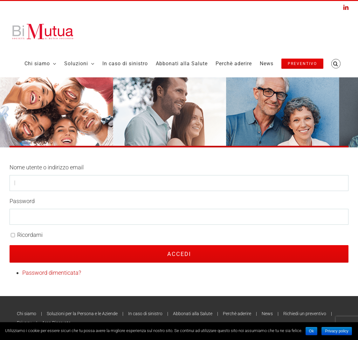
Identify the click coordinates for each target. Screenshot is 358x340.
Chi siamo (26, 313)
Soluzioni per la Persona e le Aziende (82, 313)
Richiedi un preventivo (304, 313)
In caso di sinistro (145, 313)
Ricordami (30, 234)
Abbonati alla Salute (192, 313)
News (267, 313)
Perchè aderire (237, 313)
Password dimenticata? (51, 272)
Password (22, 201)
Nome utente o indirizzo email (47, 167)
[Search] (336, 63)
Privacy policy (336, 331)
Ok (311, 331)
